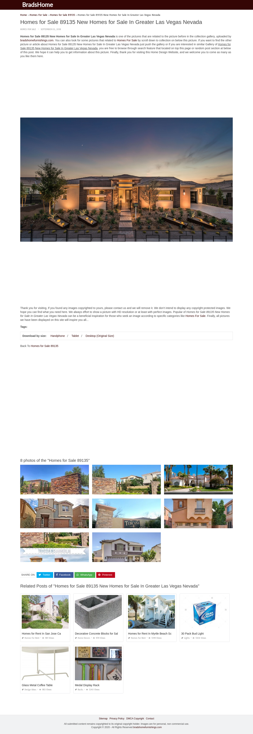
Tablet (75, 335)
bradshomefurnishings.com (36, 40)
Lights (185, 638)
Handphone (58, 335)
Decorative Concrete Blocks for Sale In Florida (103, 633)
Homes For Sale (28, 29)
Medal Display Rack (87, 685)
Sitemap (103, 718)
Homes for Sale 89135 (44, 346)
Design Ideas (29, 689)
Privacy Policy (117, 718)
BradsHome (37, 4)
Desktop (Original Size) (100, 335)
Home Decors (82, 638)
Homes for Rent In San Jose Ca (41, 633)
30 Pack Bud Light (192, 633)
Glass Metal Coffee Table (37, 685)
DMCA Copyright (135, 718)
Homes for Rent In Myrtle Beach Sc (149, 633)
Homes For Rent (30, 638)
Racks (79, 689)
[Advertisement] (126, 88)
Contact (150, 718)
